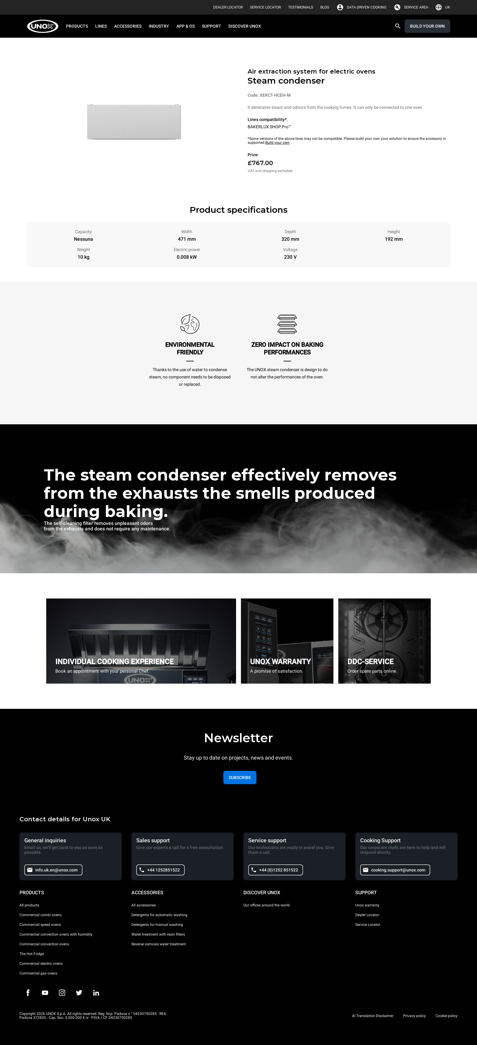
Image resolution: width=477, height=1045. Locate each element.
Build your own (277, 142)
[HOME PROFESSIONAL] (44, 26)
